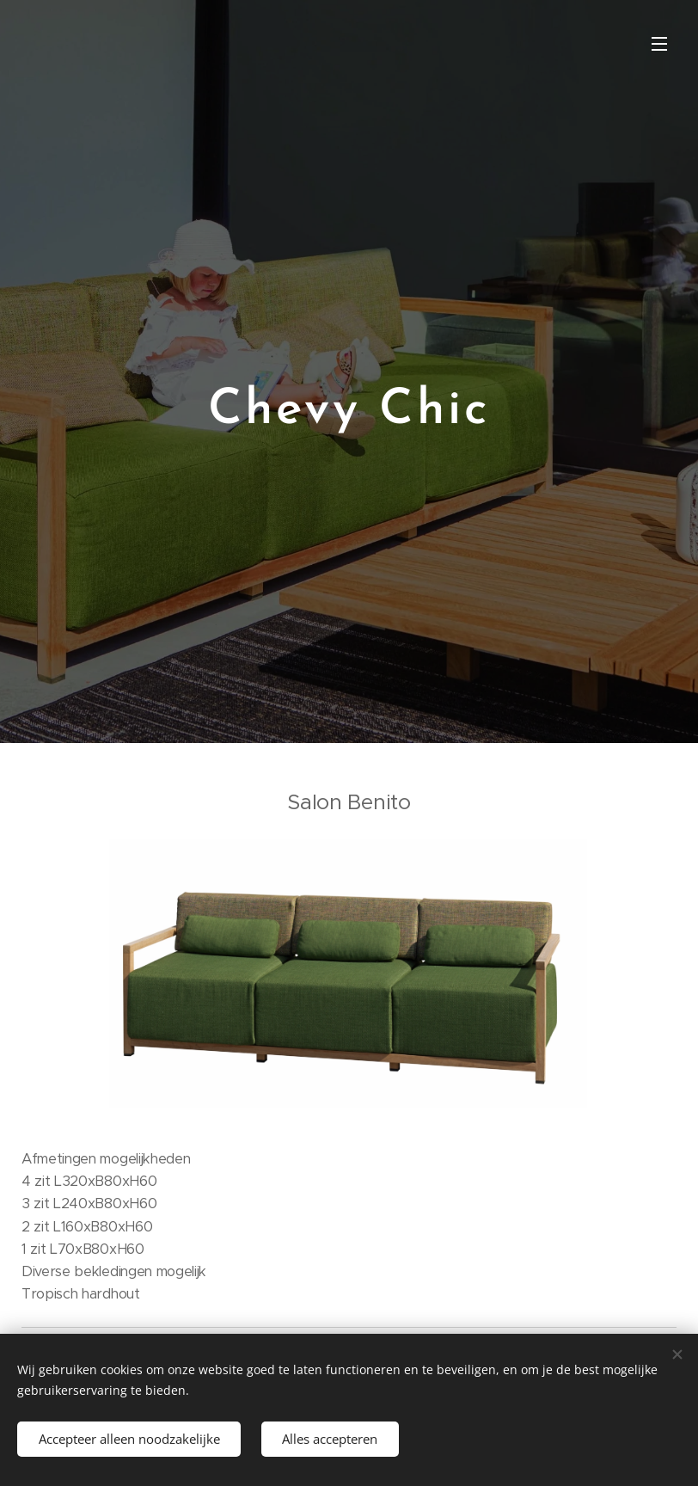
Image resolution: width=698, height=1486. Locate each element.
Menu (659, 44)
